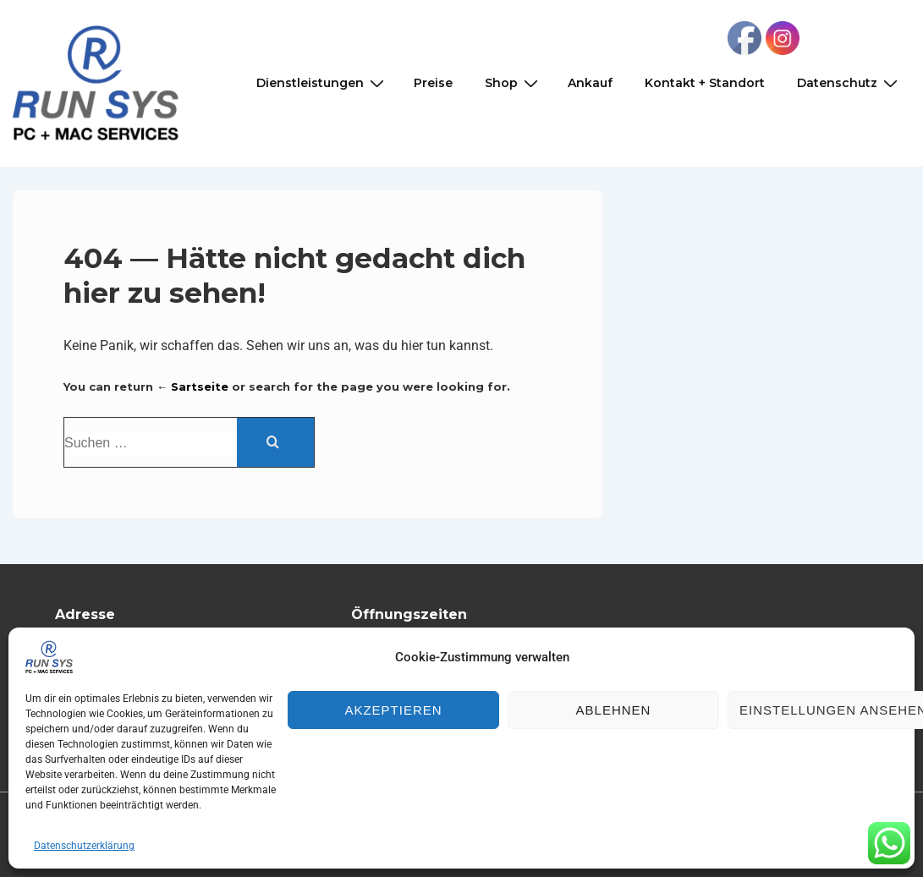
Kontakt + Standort (705, 82)
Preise (433, 82)
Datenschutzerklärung (84, 846)
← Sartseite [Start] (192, 386)
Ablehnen (613, 710)
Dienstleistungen (322, 83)
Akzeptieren (393, 710)
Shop (513, 83)
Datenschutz (849, 83)
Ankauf (590, 82)
